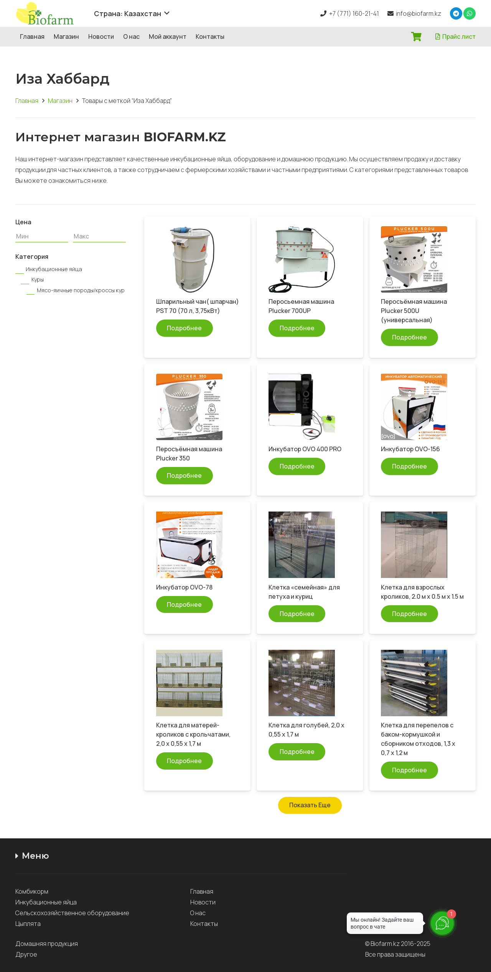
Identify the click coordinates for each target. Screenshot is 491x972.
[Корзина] (416, 36)
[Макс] (99, 236)
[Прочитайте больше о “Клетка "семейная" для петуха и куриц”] (297, 614)
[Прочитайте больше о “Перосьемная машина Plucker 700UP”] (297, 328)
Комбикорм (31, 891)
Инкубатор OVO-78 (184, 587)
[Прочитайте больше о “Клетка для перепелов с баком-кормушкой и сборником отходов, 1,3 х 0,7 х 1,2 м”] (409, 770)
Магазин (60, 100)
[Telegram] (456, 13)
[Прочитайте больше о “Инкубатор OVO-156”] (409, 466)
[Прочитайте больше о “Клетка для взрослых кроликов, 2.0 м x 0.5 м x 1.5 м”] (409, 614)
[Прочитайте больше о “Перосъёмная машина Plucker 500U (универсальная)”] (409, 337)
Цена (23, 222)
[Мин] (41, 236)
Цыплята (28, 923)
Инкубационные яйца (46, 902)
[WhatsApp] (469, 13)
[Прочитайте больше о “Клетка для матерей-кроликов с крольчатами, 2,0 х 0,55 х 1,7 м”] (184, 761)
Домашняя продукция (47, 943)
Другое (26, 954)
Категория (31, 256)
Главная (26, 100)
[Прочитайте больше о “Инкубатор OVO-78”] (184, 604)
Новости (203, 902)
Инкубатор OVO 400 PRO (305, 449)
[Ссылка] (50, 13)
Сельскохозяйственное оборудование (72, 913)
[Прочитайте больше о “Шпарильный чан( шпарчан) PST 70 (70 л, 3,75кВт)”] (184, 328)
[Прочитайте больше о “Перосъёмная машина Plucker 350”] (184, 475)
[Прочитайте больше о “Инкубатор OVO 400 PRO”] (297, 466)
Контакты (204, 923)
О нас (198, 913)
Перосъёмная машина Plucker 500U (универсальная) (414, 310)
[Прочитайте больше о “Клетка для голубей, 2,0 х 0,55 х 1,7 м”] (297, 751)
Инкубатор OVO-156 (410, 449)
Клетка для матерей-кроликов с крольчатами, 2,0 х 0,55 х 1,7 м (193, 734)
